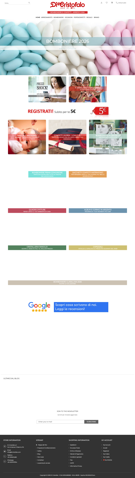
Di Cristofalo (54, 475)
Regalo (89, 17)
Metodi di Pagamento (76, 454)
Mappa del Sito (41, 445)
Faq (70, 460)
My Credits (106, 457)
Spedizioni (72, 445)
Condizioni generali (75, 457)
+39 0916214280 (12, 457)
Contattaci (40, 460)
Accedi (104, 448)
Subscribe (91, 422)
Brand (96, 17)
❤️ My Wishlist (107, 460)
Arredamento (46, 17)
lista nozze (40, 457)
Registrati (105, 451)
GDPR (71, 463)
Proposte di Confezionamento (45, 448)
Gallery (39, 451)
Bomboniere (59, 17)
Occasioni (69, 17)
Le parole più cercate (43, 463)
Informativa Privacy (75, 466)
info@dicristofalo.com (14, 452)
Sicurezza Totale (74, 448)
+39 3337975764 (12, 462)
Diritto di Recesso (75, 451)
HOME (38, 17)
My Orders (105, 454)
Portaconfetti (79, 17)
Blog (38, 454)
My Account (106, 445)
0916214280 (122, 3)
